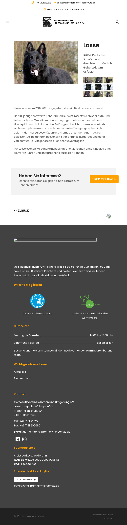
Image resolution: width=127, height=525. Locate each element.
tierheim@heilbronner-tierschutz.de (76, 2)
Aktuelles (20, 372)
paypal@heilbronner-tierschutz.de (36, 486)
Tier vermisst (22, 378)
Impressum (108, 518)
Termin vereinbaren (104, 179)
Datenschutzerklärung (102, 514)
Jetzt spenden (26, 479)
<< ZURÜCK (21, 211)
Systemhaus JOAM (33, 516)
